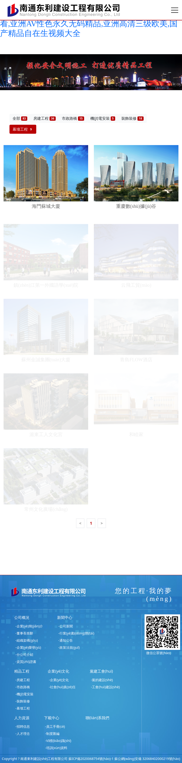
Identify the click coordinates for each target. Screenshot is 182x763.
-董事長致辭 (24, 633)
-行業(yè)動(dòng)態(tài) (76, 633)
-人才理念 (22, 733)
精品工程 (21, 671)
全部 (20, 118)
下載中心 (51, 717)
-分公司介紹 (24, 654)
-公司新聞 (65, 626)
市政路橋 (73, 118)
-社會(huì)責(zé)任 (62, 687)
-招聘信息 (22, 726)
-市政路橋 (22, 687)
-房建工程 (22, 680)
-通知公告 (65, 640)
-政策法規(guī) (69, 647)
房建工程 (44, 118)
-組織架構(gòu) (26, 640)
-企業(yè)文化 (59, 680)
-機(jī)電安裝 (24, 694)
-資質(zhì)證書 (25, 661)
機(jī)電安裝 (102, 118)
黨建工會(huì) (101, 671)
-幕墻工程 (22, 708)
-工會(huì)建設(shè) (105, 687)
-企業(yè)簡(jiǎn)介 (29, 626)
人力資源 (21, 717)
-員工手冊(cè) (55, 726)
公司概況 (21, 617)
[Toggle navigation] (174, 10)
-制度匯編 (52, 733)
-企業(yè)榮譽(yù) (28, 647)
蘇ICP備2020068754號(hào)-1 (91, 758)
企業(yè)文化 (58, 671)
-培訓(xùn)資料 (56, 747)
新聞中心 (64, 617)
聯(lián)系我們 (97, 717)
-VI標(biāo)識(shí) (58, 740)
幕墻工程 (23, 129)
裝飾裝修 (132, 118)
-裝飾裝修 (22, 701)
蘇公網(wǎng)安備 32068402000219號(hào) (147, 758)
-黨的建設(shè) (102, 680)
